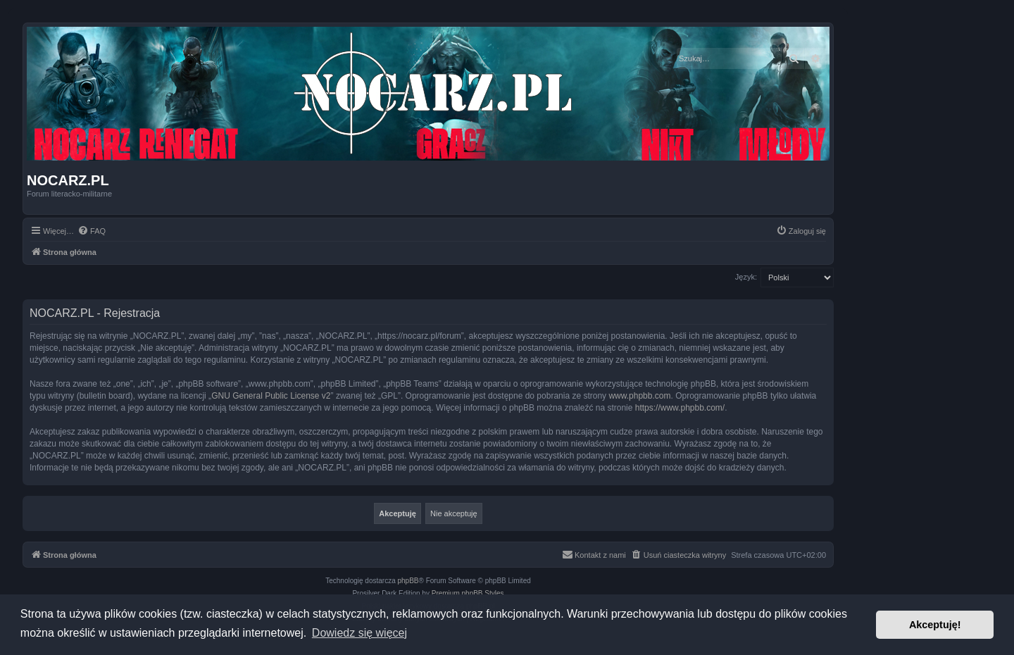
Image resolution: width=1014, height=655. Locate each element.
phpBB (408, 581)
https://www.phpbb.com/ (680, 408)
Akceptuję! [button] (935, 624)
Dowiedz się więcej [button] (359, 633)
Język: (746, 277)
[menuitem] (91, 231)
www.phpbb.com (639, 396)
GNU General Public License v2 (270, 396)
